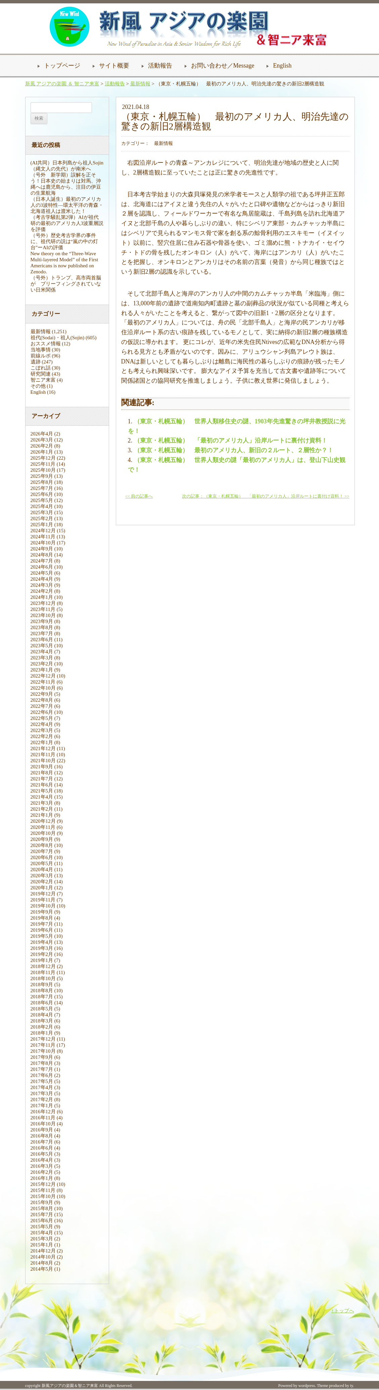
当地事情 (41, 349)
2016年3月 (42, 1166)
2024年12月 (43, 530)
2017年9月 (42, 1057)
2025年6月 (42, 494)
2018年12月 (43, 966)
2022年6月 (42, 712)
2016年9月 (42, 1129)
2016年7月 (42, 1142)
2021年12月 (43, 748)
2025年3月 (42, 512)
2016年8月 (42, 1135)
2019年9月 (42, 912)
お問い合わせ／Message (222, 65)
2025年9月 (42, 476)
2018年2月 (42, 1027)
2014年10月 (43, 1257)
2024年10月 (43, 542)
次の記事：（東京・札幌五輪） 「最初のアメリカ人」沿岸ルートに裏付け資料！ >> (265, 496)
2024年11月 (43, 536)
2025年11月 (43, 464)
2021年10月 (43, 760)
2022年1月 (42, 742)
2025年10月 (43, 470)
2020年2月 (42, 881)
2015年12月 (43, 1184)
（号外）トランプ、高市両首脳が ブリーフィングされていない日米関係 (66, 284)
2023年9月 (42, 621)
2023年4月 (42, 651)
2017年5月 (42, 1081)
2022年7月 (42, 706)
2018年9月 (42, 984)
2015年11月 (43, 1190)
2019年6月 (42, 930)
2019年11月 (43, 899)
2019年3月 (42, 948)
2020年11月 (43, 827)
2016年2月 (42, 1172)
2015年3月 (42, 1238)
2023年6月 (42, 639)
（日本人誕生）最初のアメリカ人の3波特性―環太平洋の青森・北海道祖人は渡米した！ (67, 205)
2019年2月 (42, 954)
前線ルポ (41, 355)
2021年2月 (42, 809)
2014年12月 (43, 1250)
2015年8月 (42, 1208)
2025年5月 (42, 500)
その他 (38, 386)
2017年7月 (42, 1069)
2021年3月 (42, 803)
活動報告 (160, 65)
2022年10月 (43, 688)
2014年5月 (42, 1269)
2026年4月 (42, 433)
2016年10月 (43, 1123)
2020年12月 (43, 821)
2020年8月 (42, 845)
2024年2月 (42, 591)
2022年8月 (42, 700)
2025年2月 (42, 518)
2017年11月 (43, 1045)
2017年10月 (43, 1051)
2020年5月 (42, 863)
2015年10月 (43, 1196)
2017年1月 (42, 1105)
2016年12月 (43, 1111)
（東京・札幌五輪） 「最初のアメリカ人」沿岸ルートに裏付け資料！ (230, 440)
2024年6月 (42, 567)
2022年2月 (42, 736)
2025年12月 (43, 458)
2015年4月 (42, 1232)
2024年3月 (42, 585)
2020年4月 (42, 869)
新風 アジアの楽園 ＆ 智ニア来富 (62, 83)
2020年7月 (42, 851)
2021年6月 (42, 784)
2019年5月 (42, 936)
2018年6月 (42, 1002)
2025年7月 (42, 488)
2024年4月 (42, 579)
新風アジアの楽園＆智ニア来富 (70, 1385)
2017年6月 (42, 1075)
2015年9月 (42, 1202)
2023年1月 (42, 669)
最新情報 (140, 83)
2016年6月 (42, 1148)
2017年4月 (42, 1087)
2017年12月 (43, 1039)
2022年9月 (42, 694)
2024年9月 (42, 548)
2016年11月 (43, 1117)
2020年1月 (42, 887)
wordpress (306, 1385)
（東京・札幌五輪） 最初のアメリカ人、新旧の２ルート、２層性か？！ (233, 450)
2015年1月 (42, 1244)
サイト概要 (114, 65)
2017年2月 (42, 1099)
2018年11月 (43, 972)
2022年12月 (43, 676)
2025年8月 (42, 482)
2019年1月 (42, 960)
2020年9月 (42, 839)
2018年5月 (42, 1008)
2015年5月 (42, 1226)
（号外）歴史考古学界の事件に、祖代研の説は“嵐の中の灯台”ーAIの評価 (64, 241)
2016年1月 (42, 1178)
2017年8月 (42, 1063)
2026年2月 (42, 446)
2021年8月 (42, 772)
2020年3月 (42, 875)
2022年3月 (42, 730)
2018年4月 (42, 1014)
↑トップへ (342, 1310)
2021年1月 (42, 815)
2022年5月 (42, 718)
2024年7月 (42, 561)
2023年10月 (43, 615)
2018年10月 (43, 978)
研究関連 (41, 374)
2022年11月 (43, 682)
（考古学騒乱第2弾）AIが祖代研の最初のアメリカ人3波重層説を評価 (67, 223)
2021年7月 (42, 778)
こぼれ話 (41, 368)
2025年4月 (42, 506)
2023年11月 (43, 609)
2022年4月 (42, 724)
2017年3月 (42, 1093)
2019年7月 (42, 924)
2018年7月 (42, 996)
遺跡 (36, 361)
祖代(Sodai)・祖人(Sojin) (58, 337)
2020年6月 (42, 857)
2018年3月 (42, 1021)
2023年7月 (42, 633)
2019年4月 (42, 942)
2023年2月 (42, 663)
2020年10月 (43, 833)
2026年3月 (42, 439)
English (282, 65)
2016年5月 (42, 1154)
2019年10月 (43, 906)
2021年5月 (42, 791)
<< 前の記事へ (139, 496)
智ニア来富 (43, 380)
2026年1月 (42, 452)
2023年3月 (42, 657)
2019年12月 (43, 893)
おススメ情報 (46, 343)
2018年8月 (42, 990)
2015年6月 (42, 1220)
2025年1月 (42, 524)
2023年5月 (42, 645)
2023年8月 (42, 627)
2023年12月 (43, 603)
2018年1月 (42, 1033)
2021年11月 (43, 754)
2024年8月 (42, 554)
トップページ (62, 65)
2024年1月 (42, 597)
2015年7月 (42, 1214)
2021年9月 (42, 766)
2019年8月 (42, 918)
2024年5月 (42, 573)
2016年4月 (42, 1160)
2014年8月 (42, 1263)
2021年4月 (42, 797)
